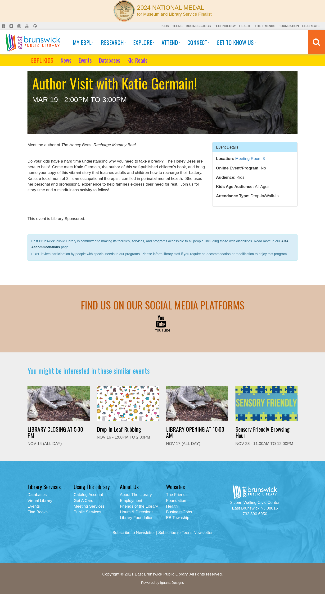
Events (85, 60)
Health (245, 26)
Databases (109, 60)
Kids (165, 26)
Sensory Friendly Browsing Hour (262, 432)
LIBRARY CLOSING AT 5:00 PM (55, 432)
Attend (171, 42)
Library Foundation (136, 517)
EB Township (177, 517)
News (65, 60)
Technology (225, 26)
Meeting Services (89, 506)
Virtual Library (39, 500)
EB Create (311, 26)
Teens (177, 26)
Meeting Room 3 (250, 158)
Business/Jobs (198, 26)
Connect (198, 42)
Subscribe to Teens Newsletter (185, 532)
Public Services (87, 512)
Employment (131, 500)
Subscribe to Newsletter (134, 532)
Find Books (37, 512)
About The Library (136, 494)
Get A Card (83, 500)
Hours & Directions (136, 512)
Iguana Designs (172, 583)
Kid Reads (137, 60)
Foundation (289, 26)
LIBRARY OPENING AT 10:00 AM (195, 432)
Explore (143, 42)
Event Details (227, 147)
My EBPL (83, 42)
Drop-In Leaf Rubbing (119, 429)
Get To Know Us (236, 42)
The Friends (265, 26)
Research (113, 42)
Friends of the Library (139, 506)
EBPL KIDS (42, 60)
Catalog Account (88, 494)
